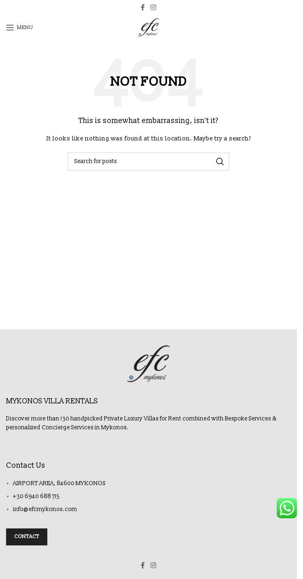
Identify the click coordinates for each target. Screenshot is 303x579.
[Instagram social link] (153, 7)
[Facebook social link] (143, 7)
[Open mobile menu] (19, 27)
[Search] (148, 161)
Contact (26, 536)
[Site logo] (148, 27)
